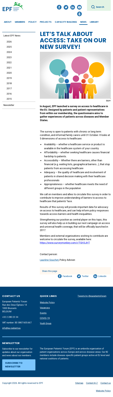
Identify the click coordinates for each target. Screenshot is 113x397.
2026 (9, 41)
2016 (9, 93)
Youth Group (45, 323)
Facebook (67, 276)
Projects (46, 22)
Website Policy (47, 302)
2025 (9, 47)
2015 (9, 99)
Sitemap (79, 383)
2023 (9, 57)
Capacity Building (66, 22)
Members (20, 22)
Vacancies (45, 307)
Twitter (86, 276)
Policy (32, 22)
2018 (9, 83)
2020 (9, 73)
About (8, 22)
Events (43, 313)
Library (94, 22)
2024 (9, 52)
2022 (9, 62)
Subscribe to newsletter (13, 364)
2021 (9, 67)
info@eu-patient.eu (11, 328)
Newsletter (8, 105)
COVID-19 (45, 318)
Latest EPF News (11, 35)
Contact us (106, 383)
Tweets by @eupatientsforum (92, 296)
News (83, 22)
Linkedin (102, 276)
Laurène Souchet (49, 259)
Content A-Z (92, 383)
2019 (9, 78)
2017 (9, 88)
